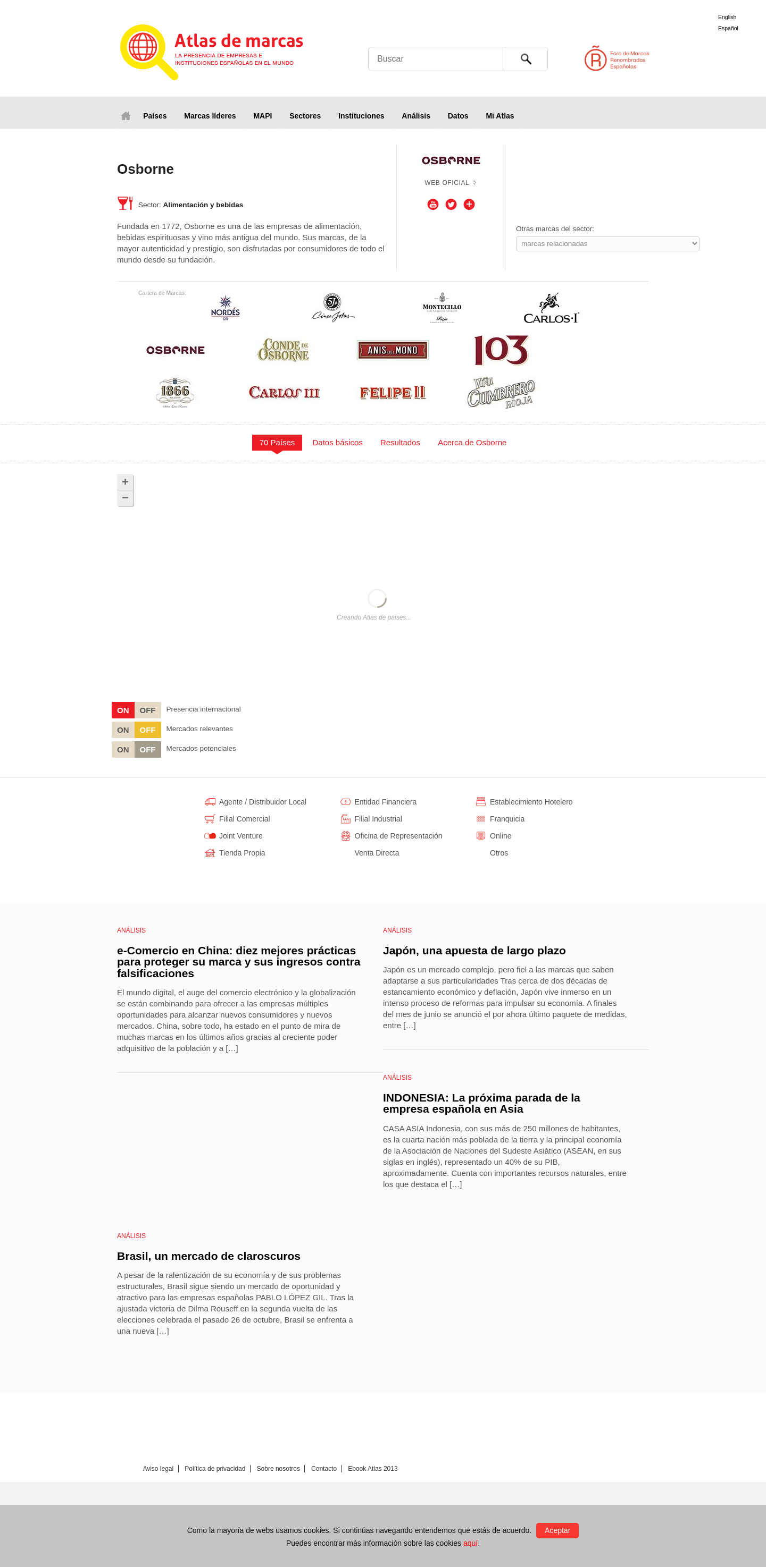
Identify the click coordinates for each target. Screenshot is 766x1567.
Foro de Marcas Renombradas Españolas (721, 58)
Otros (469, 204)
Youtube (433, 204)
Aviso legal (158, 1468)
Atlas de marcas (224, 54)
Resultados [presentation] (400, 442)
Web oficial (446, 183)
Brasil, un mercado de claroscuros (209, 1256)
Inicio (126, 115)
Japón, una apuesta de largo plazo (474, 950)
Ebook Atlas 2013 (372, 1468)
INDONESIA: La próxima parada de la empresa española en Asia (481, 1103)
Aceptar (557, 1530)
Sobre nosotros (278, 1468)
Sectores (305, 116)
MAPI (262, 116)
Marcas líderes (210, 116)
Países (154, 116)
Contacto (324, 1468)
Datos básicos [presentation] (338, 442)
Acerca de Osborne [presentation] (472, 442)
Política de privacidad (215, 1468)
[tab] (277, 442)
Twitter (451, 204)
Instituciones (361, 116)
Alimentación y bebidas (203, 205)
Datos (458, 116)
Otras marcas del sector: (555, 229)
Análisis (416, 116)
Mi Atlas (500, 116)
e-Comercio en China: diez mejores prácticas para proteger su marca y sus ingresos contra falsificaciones (238, 961)
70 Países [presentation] (277, 442)
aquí (470, 1543)
